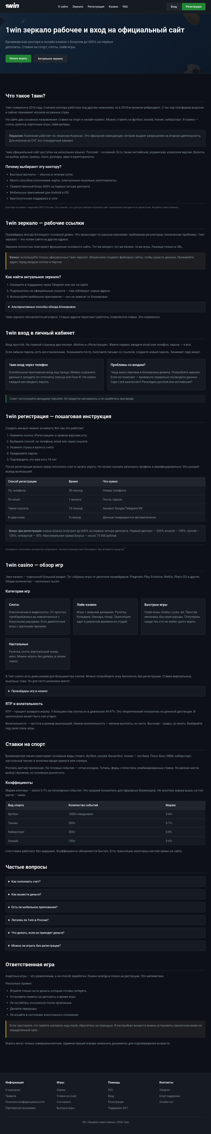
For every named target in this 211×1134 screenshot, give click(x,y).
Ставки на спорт (67, 1096)
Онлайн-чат (166, 1101)
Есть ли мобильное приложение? (34, 907)
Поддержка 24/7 (118, 1108)
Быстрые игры (66, 1108)
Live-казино (64, 1101)
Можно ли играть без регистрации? (36, 945)
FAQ (125, 6)
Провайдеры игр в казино (29, 691)
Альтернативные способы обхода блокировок (43, 307)
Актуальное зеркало (50, 58)
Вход (174, 6)
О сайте (63, 6)
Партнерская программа (20, 1108)
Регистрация (96, 6)
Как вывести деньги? (26, 894)
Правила (11, 1096)
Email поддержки (169, 1096)
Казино (113, 6)
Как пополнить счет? (26, 881)
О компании (13, 1089)
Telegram (164, 1089)
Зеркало (77, 6)
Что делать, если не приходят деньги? (37, 933)
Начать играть (18, 58)
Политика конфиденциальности (25, 1101)
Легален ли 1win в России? (30, 920)
